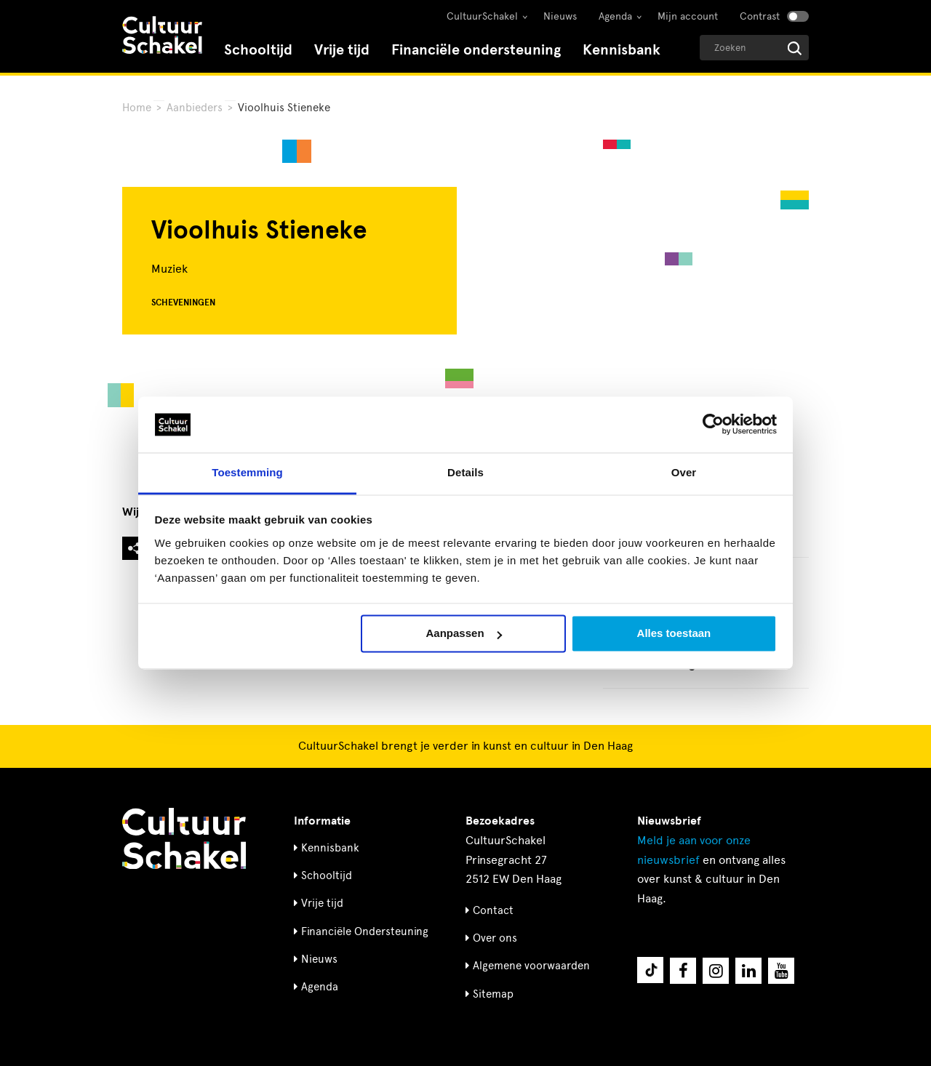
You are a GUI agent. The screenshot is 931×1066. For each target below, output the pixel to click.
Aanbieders (195, 107)
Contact (493, 910)
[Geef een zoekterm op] (754, 47)
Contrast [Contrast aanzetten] (760, 16)
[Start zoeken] (795, 48)
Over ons (495, 938)
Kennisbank (621, 50)
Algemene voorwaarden (531, 965)
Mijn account (688, 16)
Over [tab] (684, 472)
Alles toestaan (674, 634)
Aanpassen (464, 634)
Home (136, 107)
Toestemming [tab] (247, 472)
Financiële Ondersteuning (364, 931)
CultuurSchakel (482, 16)
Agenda (615, 16)
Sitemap (493, 994)
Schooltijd (258, 50)
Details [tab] (465, 472)
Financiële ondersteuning (476, 50)
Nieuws (560, 16)
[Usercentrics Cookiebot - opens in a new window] (713, 425)
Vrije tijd (341, 50)
